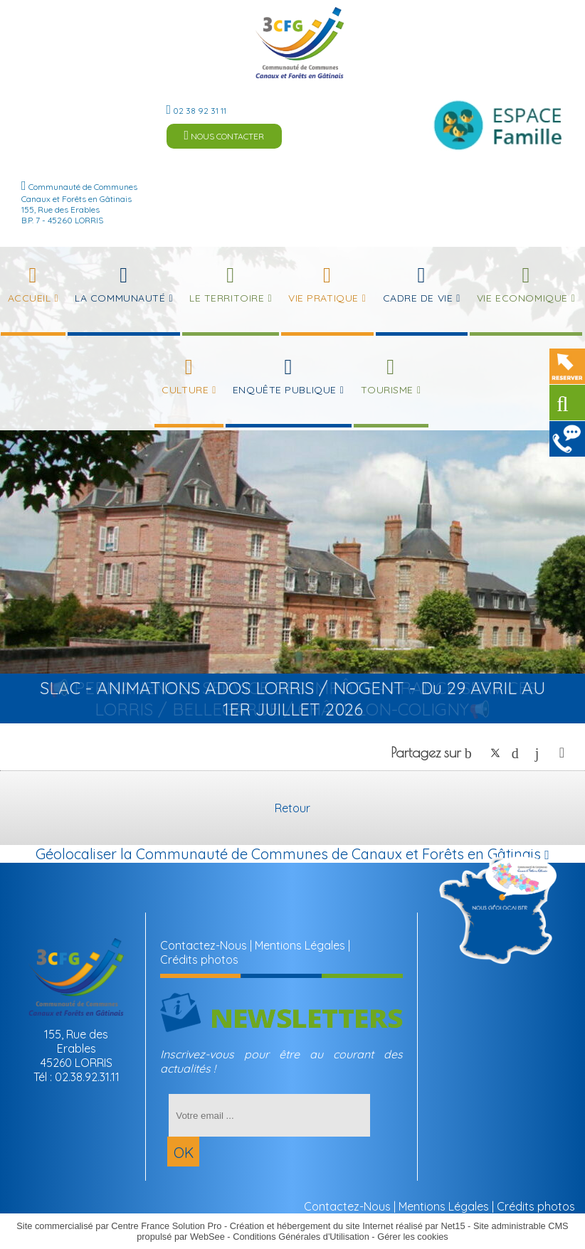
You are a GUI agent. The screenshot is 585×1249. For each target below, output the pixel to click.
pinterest (518, 753)
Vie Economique (522, 298)
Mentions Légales (300, 945)
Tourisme (387, 389)
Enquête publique (285, 389)
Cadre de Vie (418, 298)
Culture (185, 389)
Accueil (29, 298)
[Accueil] (299, 42)
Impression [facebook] (562, 749)
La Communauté (120, 298)
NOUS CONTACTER (224, 135)
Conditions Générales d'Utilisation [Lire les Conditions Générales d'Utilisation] (301, 1236)
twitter (495, 753)
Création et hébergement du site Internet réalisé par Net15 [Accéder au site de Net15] (347, 1226)
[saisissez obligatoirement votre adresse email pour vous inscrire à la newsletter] (269, 1115)
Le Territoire (226, 298)
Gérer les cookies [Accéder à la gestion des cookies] (412, 1236)
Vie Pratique (323, 298)
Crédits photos (199, 959)
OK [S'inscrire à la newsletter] (184, 1153)
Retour (292, 808)
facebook (472, 753)
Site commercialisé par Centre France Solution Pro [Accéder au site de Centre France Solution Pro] (118, 1226)
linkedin (542, 753)
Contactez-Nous (203, 945)
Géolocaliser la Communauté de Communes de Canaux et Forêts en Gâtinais (292, 854)
